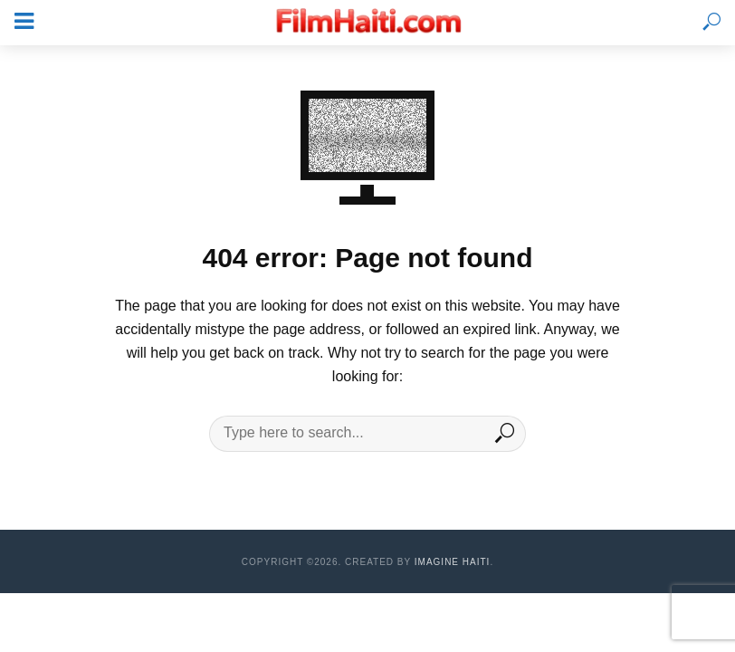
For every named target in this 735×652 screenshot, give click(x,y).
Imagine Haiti (453, 562)
